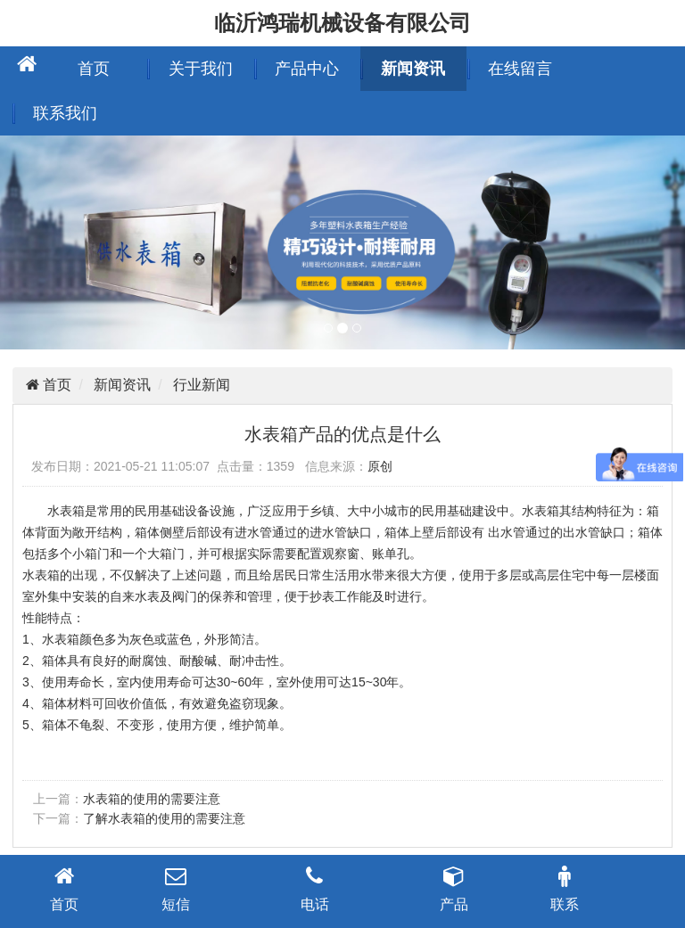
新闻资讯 (413, 69)
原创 (379, 466)
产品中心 (307, 69)
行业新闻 (201, 384)
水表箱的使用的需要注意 (151, 799)
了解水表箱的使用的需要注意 (164, 818)
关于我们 (201, 69)
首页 (94, 69)
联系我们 (65, 113)
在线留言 (520, 69)
